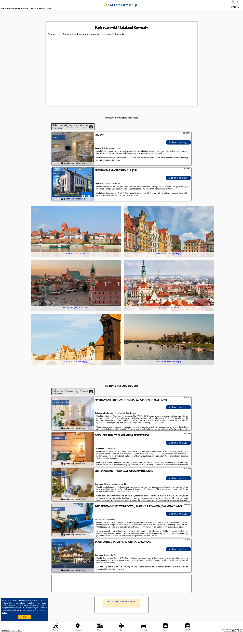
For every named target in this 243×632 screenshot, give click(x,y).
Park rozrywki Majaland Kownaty (121, 601)
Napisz (240, 631)
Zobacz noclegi (178, 142)
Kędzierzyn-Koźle (60, 402)
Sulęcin (55, 137)
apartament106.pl (121, 5)
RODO (4, 612)
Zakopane (57, 437)
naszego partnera (112, 160)
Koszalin (56, 508)
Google (44, 600)
